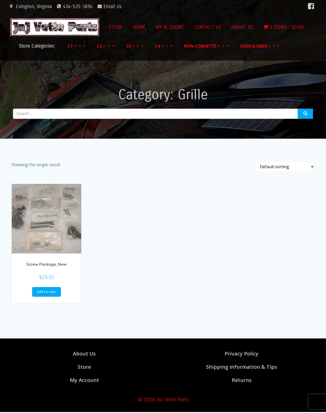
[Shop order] (285, 167)
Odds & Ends (261, 46)
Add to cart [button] (46, 292)
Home (138, 27)
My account (169, 27)
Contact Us (206, 27)
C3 (135, 46)
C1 (77, 46)
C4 (164, 46)
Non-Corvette (207, 46)
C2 (106, 46)
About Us (241, 27)
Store (115, 27)
